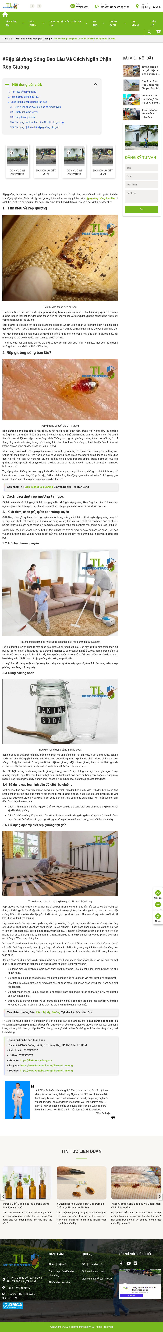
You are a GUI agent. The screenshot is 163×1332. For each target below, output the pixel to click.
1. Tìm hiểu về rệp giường (22, 91)
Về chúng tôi (12, 23)
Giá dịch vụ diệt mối (92, 1264)
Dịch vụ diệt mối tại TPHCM (97, 1278)
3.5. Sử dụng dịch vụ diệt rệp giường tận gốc (34, 127)
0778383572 (23, 1287)
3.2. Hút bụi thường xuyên (24, 112)
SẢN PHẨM (32, 23)
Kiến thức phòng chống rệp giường (33, 38)
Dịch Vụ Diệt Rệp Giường (39, 486)
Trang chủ (7, 38)
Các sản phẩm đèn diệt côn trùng (61, 1273)
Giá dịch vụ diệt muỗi (46, 172)
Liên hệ (153, 23)
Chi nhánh (135, 23)
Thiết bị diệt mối (58, 1264)
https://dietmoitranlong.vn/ (35, 1060)
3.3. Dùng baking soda (22, 117)
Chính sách (113, 23)
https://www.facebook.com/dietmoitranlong (46, 1065)
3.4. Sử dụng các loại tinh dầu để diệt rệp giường (37, 122)
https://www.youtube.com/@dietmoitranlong (46, 1070)
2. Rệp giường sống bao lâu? (23, 96)
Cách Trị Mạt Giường (48, 1012)
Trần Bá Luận (103, 1113)
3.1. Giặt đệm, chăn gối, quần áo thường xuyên (35, 106)
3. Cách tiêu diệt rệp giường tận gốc (27, 101)
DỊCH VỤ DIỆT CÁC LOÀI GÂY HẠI (65, 23)
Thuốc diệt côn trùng (60, 1282)
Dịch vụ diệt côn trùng (17, 172)
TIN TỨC (95, 23)
